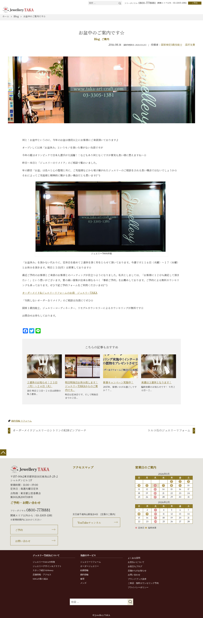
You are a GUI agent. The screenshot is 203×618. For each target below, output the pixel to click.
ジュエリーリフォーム (90, 562)
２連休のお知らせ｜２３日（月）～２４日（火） (42, 384)
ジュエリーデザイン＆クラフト (47, 566)
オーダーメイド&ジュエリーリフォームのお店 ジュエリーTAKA (59, 292)
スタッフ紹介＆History (43, 570)
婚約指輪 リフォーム (21, 420)
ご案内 (105, 39)
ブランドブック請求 (137, 579)
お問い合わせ (22, 541)
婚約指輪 (84, 574)
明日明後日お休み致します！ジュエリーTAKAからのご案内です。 (81, 386)
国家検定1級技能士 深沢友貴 (178, 44)
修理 (82, 579)
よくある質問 (134, 558)
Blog (97, 39)
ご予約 (195, 3)
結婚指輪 (84, 570)
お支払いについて (136, 562)
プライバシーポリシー (138, 587)
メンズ (83, 583)
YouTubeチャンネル (89, 522)
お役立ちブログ (135, 566)
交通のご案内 (108, 514)
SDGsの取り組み (40, 579)
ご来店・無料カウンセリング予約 (143, 583)
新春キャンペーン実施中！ (118, 382)
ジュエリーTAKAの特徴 (44, 562)
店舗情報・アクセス (42, 574)
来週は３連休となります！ (156, 382)
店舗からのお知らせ (137, 570)
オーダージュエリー (89, 566)
